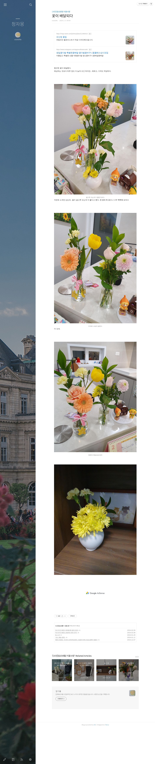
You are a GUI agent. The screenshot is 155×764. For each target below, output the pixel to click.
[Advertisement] (95, 593)
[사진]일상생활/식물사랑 (61, 12)
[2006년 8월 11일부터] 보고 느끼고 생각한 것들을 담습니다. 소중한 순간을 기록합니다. (83, 694)
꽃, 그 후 (57, 635)
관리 (30, 759)
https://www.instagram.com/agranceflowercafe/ (72, 49)
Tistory (107, 725)
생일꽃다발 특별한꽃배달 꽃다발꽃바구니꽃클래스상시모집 (82, 53)
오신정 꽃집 (61, 37)
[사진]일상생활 (59, 626)
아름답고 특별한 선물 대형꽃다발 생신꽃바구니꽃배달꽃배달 (79, 56)
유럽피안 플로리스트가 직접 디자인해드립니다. (74, 40)
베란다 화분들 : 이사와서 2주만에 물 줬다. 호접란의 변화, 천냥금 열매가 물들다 (76, 640)
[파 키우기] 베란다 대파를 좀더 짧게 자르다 (66, 630)
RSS (22, 759)
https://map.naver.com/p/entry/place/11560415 (72, 34)
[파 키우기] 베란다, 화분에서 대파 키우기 (66, 632)
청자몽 (18, 24)
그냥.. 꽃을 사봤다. (60, 637)
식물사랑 (66, 626)
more (137, 656)
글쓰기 (5, 759)
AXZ (95, 725)
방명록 (13, 759)
